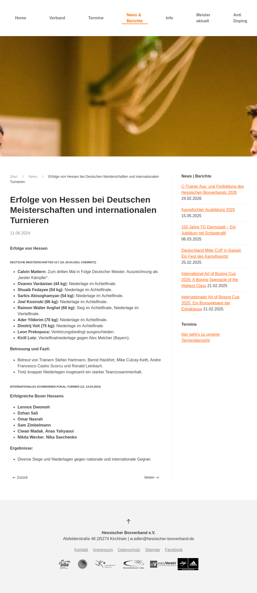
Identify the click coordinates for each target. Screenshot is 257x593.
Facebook (173, 550)
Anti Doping (240, 18)
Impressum (103, 550)
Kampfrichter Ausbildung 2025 (208, 210)
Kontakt (81, 550)
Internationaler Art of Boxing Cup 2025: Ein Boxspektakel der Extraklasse (210, 303)
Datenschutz (129, 550)
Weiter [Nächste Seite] (151, 477)
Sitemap (152, 550)
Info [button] (169, 18)
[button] (128, 521)
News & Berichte (135, 18)
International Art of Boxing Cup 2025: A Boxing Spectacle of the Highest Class (209, 280)
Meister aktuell (203, 18)
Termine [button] (96, 18)
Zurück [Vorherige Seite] (20, 477)
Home (20, 18)
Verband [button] (57, 18)
